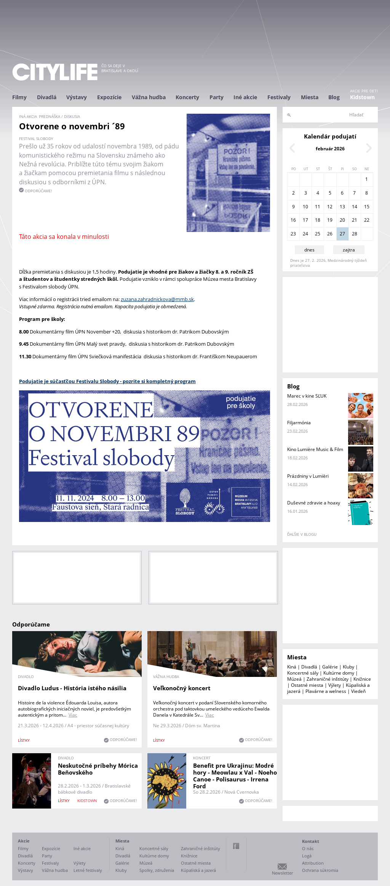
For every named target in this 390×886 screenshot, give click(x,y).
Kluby (348, 667)
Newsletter (282, 873)
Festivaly (279, 97)
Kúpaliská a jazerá (198, 870)
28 (354, 233)
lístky (24, 740)
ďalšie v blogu (301, 534)
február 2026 (330, 148)
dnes (309, 249)
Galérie (330, 667)
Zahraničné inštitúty (327, 679)
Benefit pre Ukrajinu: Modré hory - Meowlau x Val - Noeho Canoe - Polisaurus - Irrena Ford (235, 776)
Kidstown (362, 97)
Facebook (236, 846)
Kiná (291, 667)
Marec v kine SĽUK (306, 396)
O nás (307, 848)
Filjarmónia (299, 422)
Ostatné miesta (307, 685)
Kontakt (310, 841)
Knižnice (362, 679)
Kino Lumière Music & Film (315, 449)
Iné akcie (245, 97)
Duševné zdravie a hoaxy (313, 502)
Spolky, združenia (156, 870)
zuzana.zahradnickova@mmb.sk (157, 299)
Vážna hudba (149, 97)
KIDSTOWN (87, 800)
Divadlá (46, 97)
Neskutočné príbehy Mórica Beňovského (98, 769)
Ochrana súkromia (320, 870)
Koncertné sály (302, 673)
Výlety (334, 685)
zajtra (349, 249)
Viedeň (358, 691)
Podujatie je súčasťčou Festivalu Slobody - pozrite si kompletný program (107, 381)
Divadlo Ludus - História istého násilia (72, 688)
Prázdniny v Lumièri (308, 476)
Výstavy (76, 97)
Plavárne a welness (325, 691)
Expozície (109, 97)
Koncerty (187, 97)
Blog (334, 97)
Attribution (313, 863)
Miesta (309, 97)
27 (342, 233)
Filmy (19, 97)
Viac (73, 715)
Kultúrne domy (338, 673)
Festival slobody (36, 138)
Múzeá (294, 679)
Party (216, 97)
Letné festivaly (88, 870)
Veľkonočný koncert (182, 688)
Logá (307, 856)
